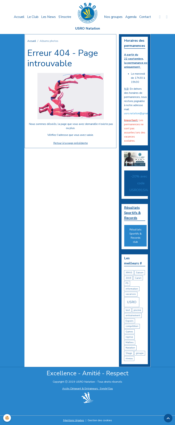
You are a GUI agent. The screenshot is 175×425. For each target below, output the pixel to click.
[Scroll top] (168, 418)
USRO (131, 302)
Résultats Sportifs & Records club (135, 236)
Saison (139, 272)
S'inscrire (64, 17)
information (132, 288)
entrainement (133, 315)
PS (127, 283)
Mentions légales (73, 420)
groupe (140, 353)
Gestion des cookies (100, 420)
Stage (129, 353)
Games (129, 331)
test (128, 310)
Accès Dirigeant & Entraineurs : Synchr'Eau (87, 388)
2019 (128, 278)
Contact (145, 17)
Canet (138, 278)
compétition (132, 326)
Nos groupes (113, 17)
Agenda (131, 17)
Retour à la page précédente (70, 143)
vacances (131, 294)
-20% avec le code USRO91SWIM (140, 183)
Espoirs (129, 321)
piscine (137, 310)
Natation (130, 347)
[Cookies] (7, 418)
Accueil (19, 17)
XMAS (129, 272)
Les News (48, 17)
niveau (129, 358)
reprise (129, 337)
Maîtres (130, 342)
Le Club (32, 17)
